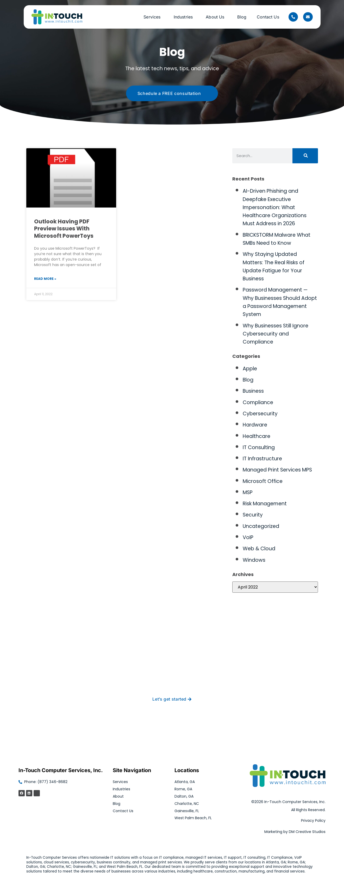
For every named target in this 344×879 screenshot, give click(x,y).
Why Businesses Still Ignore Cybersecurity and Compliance (275, 334)
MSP (248, 492)
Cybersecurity (260, 413)
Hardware (255, 424)
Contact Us (268, 17)
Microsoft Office (263, 481)
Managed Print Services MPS (277, 469)
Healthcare (256, 436)
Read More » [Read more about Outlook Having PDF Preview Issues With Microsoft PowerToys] (45, 278)
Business (253, 391)
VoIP (248, 537)
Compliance (258, 402)
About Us (216, 17)
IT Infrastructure (262, 458)
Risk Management (265, 503)
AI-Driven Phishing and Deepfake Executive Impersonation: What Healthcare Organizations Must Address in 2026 (275, 207)
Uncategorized (261, 526)
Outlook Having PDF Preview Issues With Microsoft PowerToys (63, 229)
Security (253, 514)
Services (153, 17)
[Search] (305, 155)
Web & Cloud (259, 548)
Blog (241, 17)
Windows (254, 560)
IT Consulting (259, 447)
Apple (250, 368)
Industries (185, 17)
